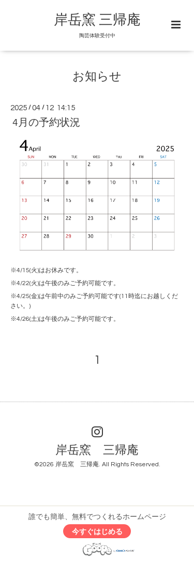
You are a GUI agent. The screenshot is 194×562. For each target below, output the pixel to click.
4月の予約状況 (46, 122)
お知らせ (97, 77)
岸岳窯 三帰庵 (97, 20)
